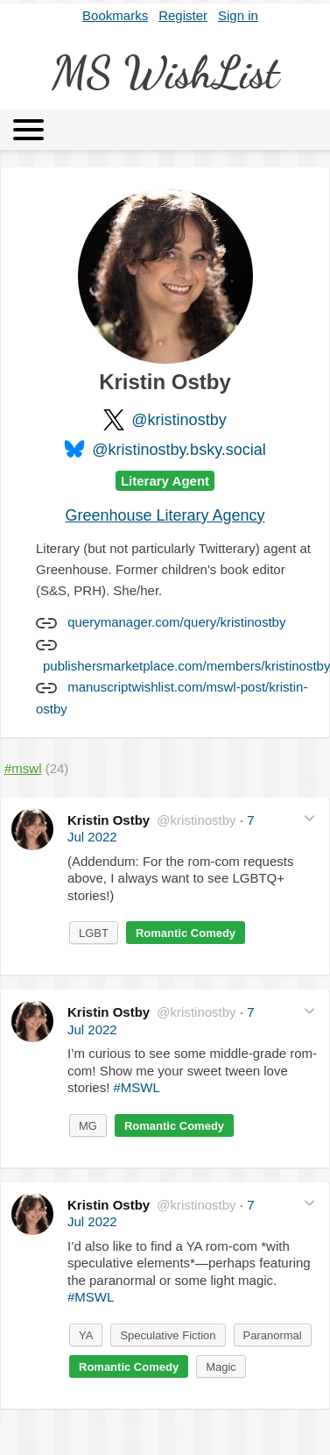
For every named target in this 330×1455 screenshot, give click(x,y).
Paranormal (272, 1335)
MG (88, 1125)
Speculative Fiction (167, 1335)
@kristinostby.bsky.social (179, 449)
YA (86, 1335)
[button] (309, 818)
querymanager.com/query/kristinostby (176, 621)
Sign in (238, 15)
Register (182, 15)
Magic (221, 1366)
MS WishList (165, 73)
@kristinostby (178, 420)
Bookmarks (115, 15)
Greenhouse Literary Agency (164, 515)
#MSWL (137, 1087)
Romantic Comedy (185, 933)
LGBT (94, 933)
